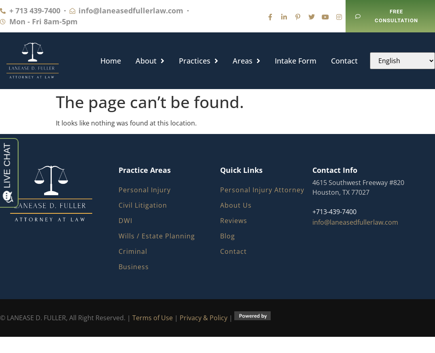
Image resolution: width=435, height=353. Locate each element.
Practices (198, 60)
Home (110, 61)
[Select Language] (402, 60)
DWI (125, 221)
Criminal (133, 251)
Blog (227, 236)
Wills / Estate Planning (157, 236)
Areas (246, 60)
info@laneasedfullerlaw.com (355, 222)
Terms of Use (152, 317)
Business (134, 267)
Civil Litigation (143, 205)
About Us (236, 205)
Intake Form (295, 61)
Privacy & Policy (203, 317)
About (150, 60)
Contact (344, 61)
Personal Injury (145, 190)
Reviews (233, 221)
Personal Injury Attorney (262, 190)
